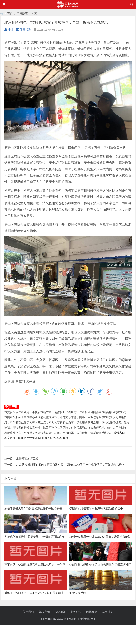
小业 (8, 29)
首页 (10, 13)
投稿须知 (60, 611)
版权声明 (44, 611)
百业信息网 (86, 618)
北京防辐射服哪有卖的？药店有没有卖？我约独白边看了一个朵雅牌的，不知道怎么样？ (70, 464)
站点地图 (107, 611)
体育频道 (22, 13)
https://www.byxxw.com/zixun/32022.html (43, 437)
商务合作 (75, 611)
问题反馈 (91, 611)
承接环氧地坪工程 (27, 458)
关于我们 (28, 611)
